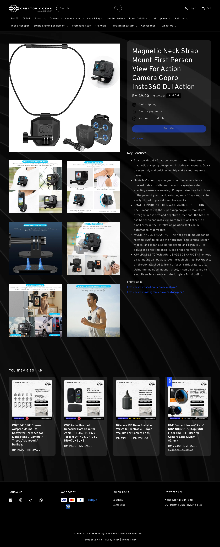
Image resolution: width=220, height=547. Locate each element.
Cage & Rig (93, 18)
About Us (167, 25)
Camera (54, 18)
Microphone (161, 18)
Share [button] (138, 138)
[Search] (116, 8)
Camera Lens (72, 18)
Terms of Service (92, 540)
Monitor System (116, 18)
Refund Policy (129, 540)
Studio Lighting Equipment (49, 25)
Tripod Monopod (20, 25)
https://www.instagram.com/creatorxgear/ (155, 292)
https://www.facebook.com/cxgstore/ (152, 287)
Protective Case (81, 25)
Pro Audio (100, 25)
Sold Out (169, 128)
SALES (14, 18)
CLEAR (27, 18)
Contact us (119, 505)
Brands (39, 18)
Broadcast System (123, 25)
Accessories (148, 25)
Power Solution (138, 18)
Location (118, 500)
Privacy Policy (112, 540)
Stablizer (179, 18)
